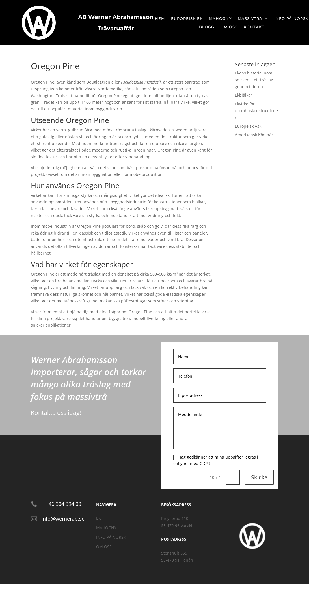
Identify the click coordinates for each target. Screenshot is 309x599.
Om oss (229, 27)
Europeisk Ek (187, 18)
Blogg (206, 27)
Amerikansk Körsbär (254, 134)
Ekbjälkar (243, 95)
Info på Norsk (291, 18)
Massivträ (250, 18)
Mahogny (220, 18)
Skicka (259, 477)
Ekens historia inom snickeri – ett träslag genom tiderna (254, 79)
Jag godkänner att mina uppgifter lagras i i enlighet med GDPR (216, 460)
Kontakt (254, 27)
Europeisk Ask (248, 126)
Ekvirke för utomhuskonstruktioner (256, 110)
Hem (160, 18)
